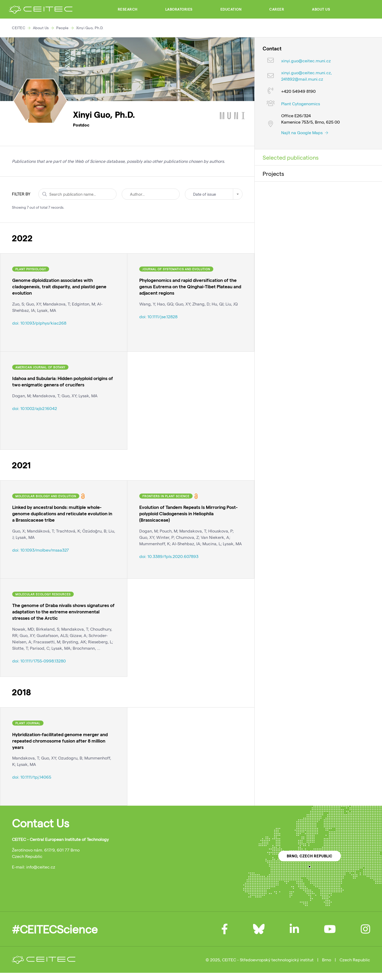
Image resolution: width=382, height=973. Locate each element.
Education (231, 9)
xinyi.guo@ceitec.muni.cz (306, 60)
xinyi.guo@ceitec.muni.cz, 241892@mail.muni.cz (306, 75)
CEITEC (18, 27)
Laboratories (179, 9)
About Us (321, 9)
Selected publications (291, 157)
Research (127, 9)
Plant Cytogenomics (300, 103)
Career (276, 9)
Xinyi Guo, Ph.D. (89, 27)
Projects (273, 173)
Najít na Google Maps (304, 132)
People (62, 27)
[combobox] (213, 194)
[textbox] (213, 194)
